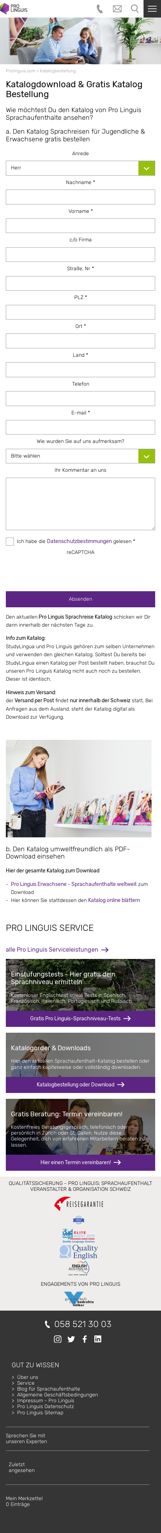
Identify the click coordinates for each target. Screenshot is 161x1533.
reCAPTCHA (80, 552)
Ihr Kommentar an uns (80, 470)
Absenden (80, 599)
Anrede (80, 153)
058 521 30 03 (82, 1324)
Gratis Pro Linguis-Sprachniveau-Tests (75, 1019)
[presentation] (80, 571)
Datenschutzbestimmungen (79, 541)
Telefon (80, 384)
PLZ (80, 297)
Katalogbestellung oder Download (75, 1085)
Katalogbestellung (58, 70)
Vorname (80, 211)
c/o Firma (81, 240)
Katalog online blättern (114, 900)
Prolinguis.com (21, 70)
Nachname (80, 182)
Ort (80, 326)
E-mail (80, 413)
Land (80, 355)
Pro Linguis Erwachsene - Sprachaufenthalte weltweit (74, 884)
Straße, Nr (80, 268)
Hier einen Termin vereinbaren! (75, 1162)
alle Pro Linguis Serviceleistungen (52, 949)
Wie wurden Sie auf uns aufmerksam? (80, 441)
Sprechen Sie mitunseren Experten (26, 1439)
